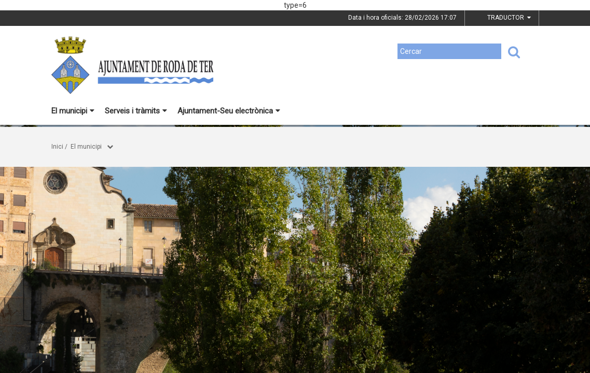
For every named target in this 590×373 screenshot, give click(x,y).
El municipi (72, 111)
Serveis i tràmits (136, 111)
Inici (57, 146)
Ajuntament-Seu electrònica (228, 111)
